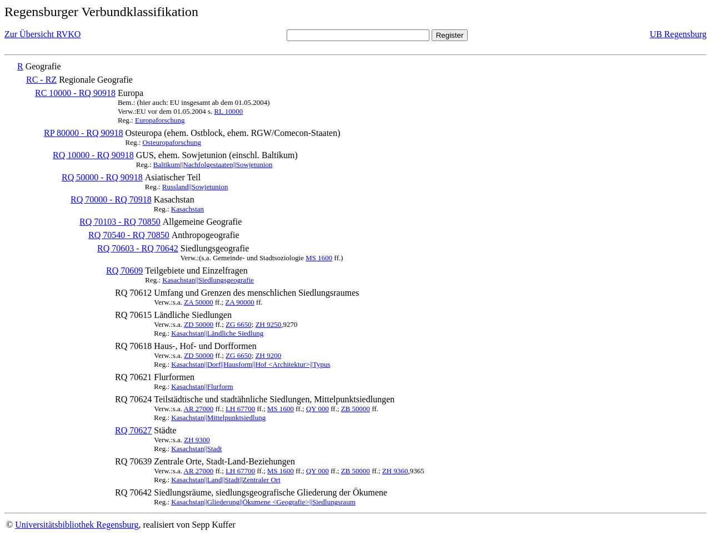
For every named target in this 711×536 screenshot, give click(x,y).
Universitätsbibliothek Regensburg (76, 524)
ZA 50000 (198, 302)
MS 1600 (319, 258)
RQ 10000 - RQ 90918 (93, 155)
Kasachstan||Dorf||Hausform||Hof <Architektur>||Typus (250, 364)
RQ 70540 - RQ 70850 (128, 235)
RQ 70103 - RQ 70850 (120, 221)
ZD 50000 (198, 324)
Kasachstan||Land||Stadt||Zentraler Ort (225, 480)
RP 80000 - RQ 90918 (83, 133)
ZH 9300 (197, 440)
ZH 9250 (269, 324)
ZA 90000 (239, 302)
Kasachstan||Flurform (202, 386)
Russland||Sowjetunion (195, 187)
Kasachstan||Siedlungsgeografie (208, 280)
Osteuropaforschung (172, 142)
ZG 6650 (239, 324)
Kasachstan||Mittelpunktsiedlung (218, 417)
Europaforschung (160, 120)
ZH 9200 (269, 355)
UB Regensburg (678, 34)
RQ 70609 (124, 270)
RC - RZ (41, 79)
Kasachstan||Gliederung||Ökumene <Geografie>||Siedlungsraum (263, 502)
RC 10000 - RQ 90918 (75, 93)
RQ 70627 (133, 430)
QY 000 (317, 408)
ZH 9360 (395, 471)
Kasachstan (187, 209)
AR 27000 (199, 408)
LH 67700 (240, 408)
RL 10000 (228, 111)
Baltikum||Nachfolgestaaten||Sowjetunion (213, 164)
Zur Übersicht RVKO (42, 34)
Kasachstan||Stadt (196, 448)
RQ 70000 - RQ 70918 (111, 199)
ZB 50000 (355, 408)
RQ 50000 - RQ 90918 (102, 177)
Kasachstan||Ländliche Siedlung (217, 333)
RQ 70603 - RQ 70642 (137, 248)
